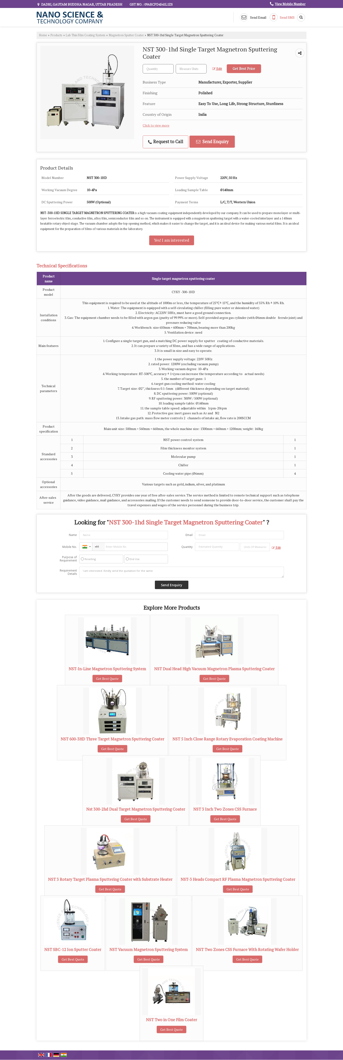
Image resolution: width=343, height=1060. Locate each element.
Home (43, 35)
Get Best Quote (107, 678)
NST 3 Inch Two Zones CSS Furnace (225, 809)
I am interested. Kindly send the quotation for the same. (181, 572)
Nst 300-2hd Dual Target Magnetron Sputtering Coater (135, 809)
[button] (290, 4)
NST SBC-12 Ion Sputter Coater (72, 949)
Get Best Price (244, 68)
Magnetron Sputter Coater (126, 35)
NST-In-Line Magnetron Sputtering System (107, 668)
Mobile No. (69, 547)
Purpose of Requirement (68, 559)
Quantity (187, 547)
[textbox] (191, 68)
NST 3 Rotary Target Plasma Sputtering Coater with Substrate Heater (110, 879)
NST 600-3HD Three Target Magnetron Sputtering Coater (112, 739)
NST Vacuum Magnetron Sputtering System (148, 949)
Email (189, 535)
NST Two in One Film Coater (171, 1019)
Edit (217, 69)
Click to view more (156, 125)
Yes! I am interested (171, 240)
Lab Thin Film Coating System (85, 35)
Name (73, 535)
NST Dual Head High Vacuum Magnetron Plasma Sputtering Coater (214, 668)
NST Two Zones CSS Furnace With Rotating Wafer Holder (247, 949)
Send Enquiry (212, 141)
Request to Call (165, 142)
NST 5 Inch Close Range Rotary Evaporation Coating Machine (227, 739)
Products (56, 35)
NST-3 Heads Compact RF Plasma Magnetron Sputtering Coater (238, 879)
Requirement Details (68, 572)
